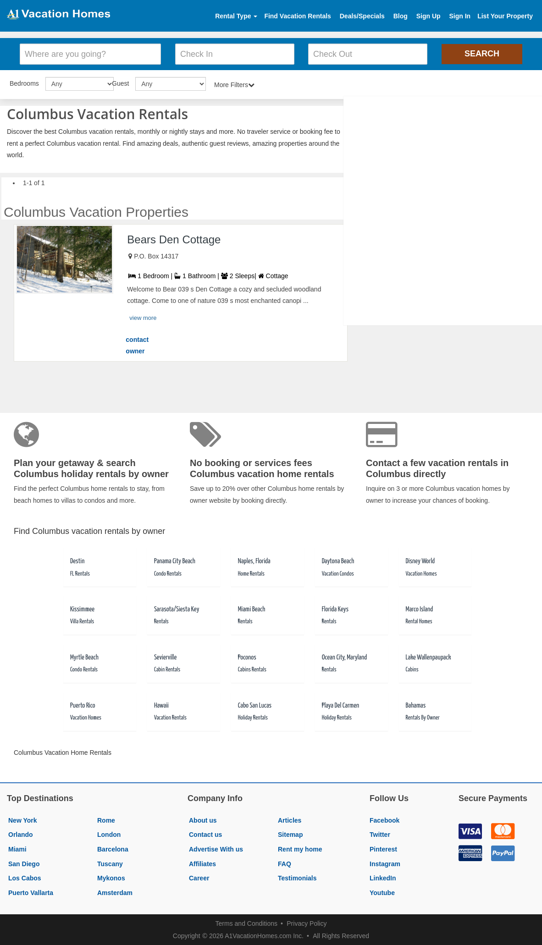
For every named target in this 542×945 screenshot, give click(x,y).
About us (203, 819)
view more (142, 316)
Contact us (205, 834)
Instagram (385, 863)
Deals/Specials (362, 16)
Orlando (20, 834)
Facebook (384, 819)
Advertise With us (216, 848)
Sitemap (290, 834)
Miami (17, 848)
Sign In (459, 16)
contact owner (137, 344)
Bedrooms (24, 82)
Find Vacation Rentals (297, 16)
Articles (289, 819)
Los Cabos (24, 877)
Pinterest (383, 848)
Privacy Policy (306, 923)
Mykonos (111, 877)
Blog (400, 16)
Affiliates (202, 863)
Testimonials (297, 877)
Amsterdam (115, 892)
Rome (106, 819)
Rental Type (236, 16)
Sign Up (428, 16)
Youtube (382, 892)
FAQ (284, 863)
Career (199, 877)
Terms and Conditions (246, 923)
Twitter (380, 834)
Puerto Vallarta (30, 892)
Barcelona (112, 848)
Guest (120, 82)
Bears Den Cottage (174, 238)
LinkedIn (383, 877)
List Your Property (505, 16)
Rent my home (300, 848)
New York (22, 819)
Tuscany (110, 863)
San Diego (23, 863)
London (109, 834)
